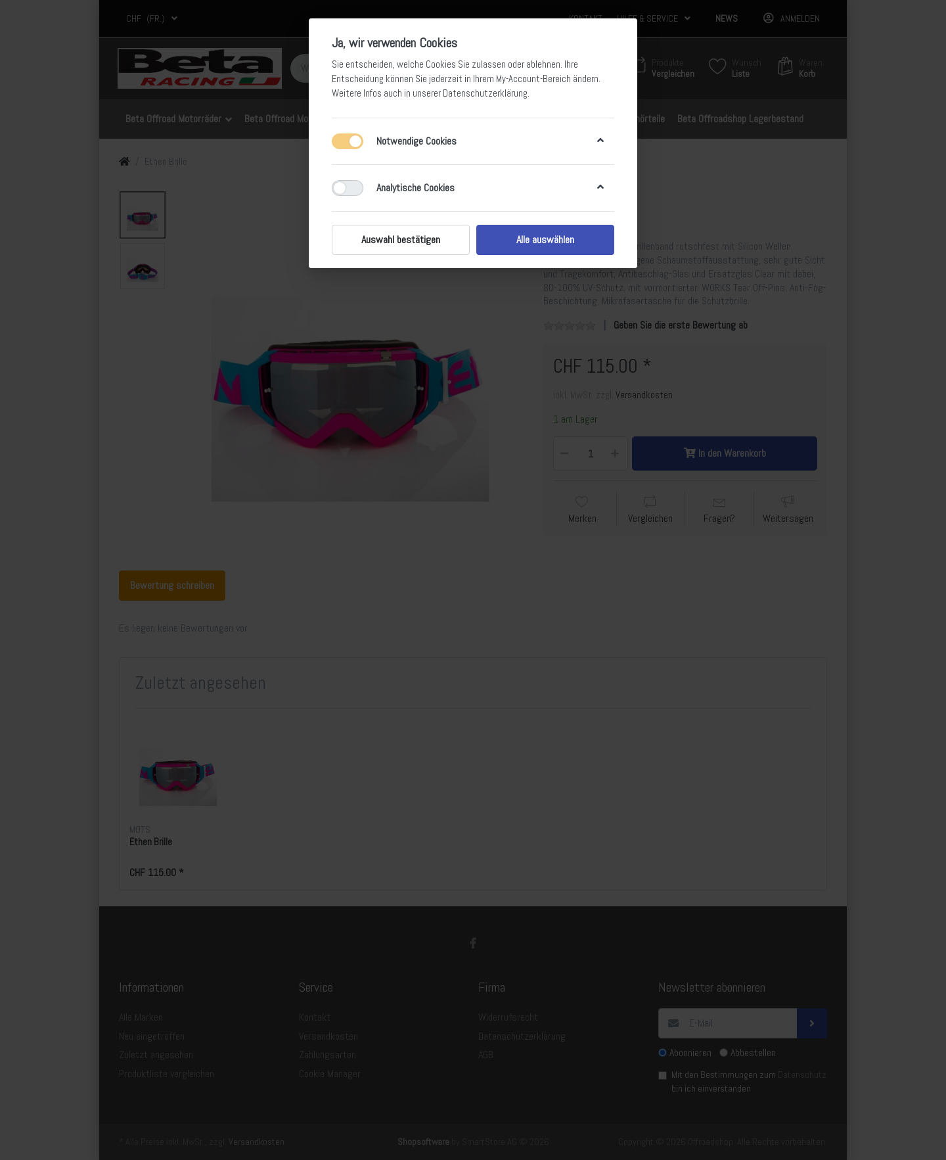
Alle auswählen (545, 239)
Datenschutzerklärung (485, 93)
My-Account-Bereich (533, 79)
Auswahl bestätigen (400, 239)
